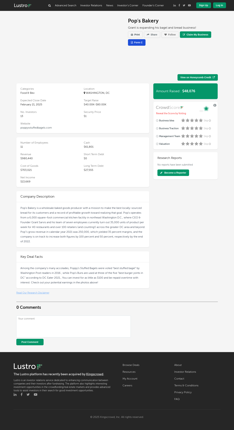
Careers (127, 385)
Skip (208, 120)
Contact (179, 378)
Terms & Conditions (186, 385)
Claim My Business (195, 34)
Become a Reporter (173, 172)
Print (135, 34)
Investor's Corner (127, 5)
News (109, 5)
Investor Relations (91, 5)
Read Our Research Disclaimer (32, 293)
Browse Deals (131, 365)
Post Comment (29, 342)
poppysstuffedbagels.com (36, 127)
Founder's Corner (153, 5)
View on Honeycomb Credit (197, 77)
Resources (129, 371)
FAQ (177, 399)
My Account (130, 378)
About (178, 365)
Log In (219, 5)
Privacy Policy (183, 392)
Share (152, 34)
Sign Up (203, 5)
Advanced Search (65, 5)
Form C (137, 42)
